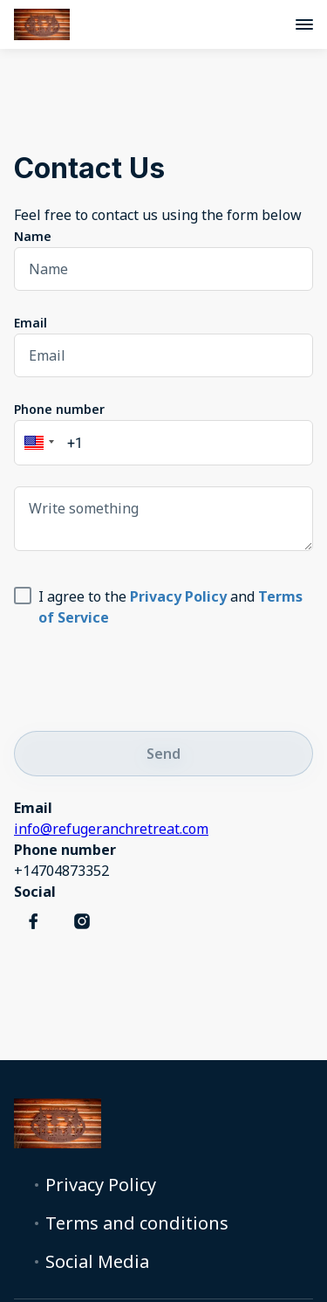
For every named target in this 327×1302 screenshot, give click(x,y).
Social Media (97, 1262)
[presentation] (146, 676)
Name (32, 236)
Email (30, 322)
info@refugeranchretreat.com (111, 828)
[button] (36, 442)
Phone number (59, 409)
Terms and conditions (136, 1223)
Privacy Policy (100, 1185)
